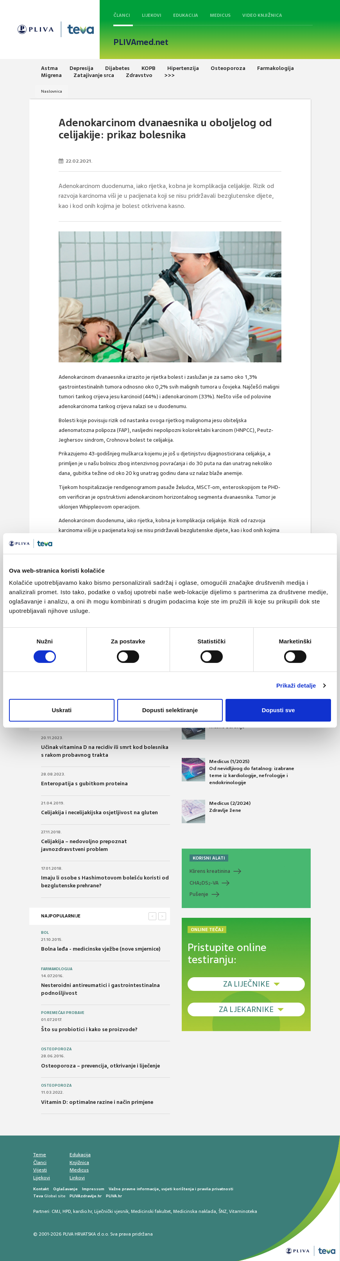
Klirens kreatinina (210, 871)
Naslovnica (51, 91)
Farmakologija (56, 969)
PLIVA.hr (114, 1195)
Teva (38, 1195)
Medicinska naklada (194, 1211)
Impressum (93, 1188)
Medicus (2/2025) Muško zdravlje (216, 728)
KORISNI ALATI (209, 858)
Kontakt (41, 1188)
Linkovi (77, 1178)
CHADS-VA (204, 883)
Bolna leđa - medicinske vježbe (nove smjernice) (101, 949)
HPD (67, 1211)
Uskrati (62, 710)
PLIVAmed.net (140, 42)
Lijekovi (151, 15)
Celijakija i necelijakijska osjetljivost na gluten (99, 812)
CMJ (56, 1211)
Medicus (220, 15)
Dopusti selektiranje (170, 710)
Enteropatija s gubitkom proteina (84, 783)
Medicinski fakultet (151, 1211)
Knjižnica (79, 1162)
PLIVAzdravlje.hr (86, 1195)
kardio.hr (82, 1211)
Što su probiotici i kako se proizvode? (89, 1029)
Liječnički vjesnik (111, 1211)
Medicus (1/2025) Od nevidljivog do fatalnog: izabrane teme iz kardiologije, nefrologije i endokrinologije (238, 772)
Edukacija (185, 15)
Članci (121, 15)
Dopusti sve (278, 710)
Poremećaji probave (62, 1012)
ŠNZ (222, 1211)
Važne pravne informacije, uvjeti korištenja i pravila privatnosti (171, 1188)
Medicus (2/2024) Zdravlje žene (216, 811)
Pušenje (199, 894)
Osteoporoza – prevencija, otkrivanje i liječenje (100, 1065)
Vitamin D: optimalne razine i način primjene (97, 1102)
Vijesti (40, 1170)
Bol (45, 932)
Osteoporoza (56, 1049)
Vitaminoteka (243, 1211)
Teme (39, 1155)
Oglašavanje (65, 1188)
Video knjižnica (262, 15)
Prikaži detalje (296, 685)
